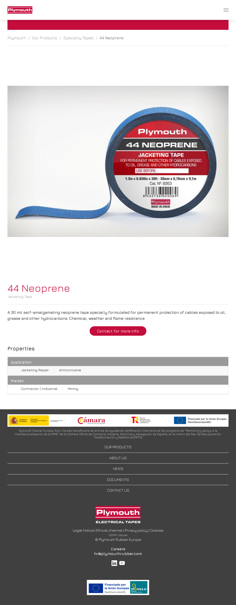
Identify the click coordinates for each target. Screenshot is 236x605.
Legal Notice (83, 530)
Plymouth (16, 38)
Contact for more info (118, 331)
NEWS (118, 468)
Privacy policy (136, 530)
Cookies (157, 530)
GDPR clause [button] (118, 535)
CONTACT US (118, 490)
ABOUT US (118, 458)
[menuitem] (19, 10)
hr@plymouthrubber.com (118, 554)
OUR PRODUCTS (118, 447)
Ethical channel (109, 530)
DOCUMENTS (118, 479)
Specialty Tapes (78, 38)
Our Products (44, 38)
